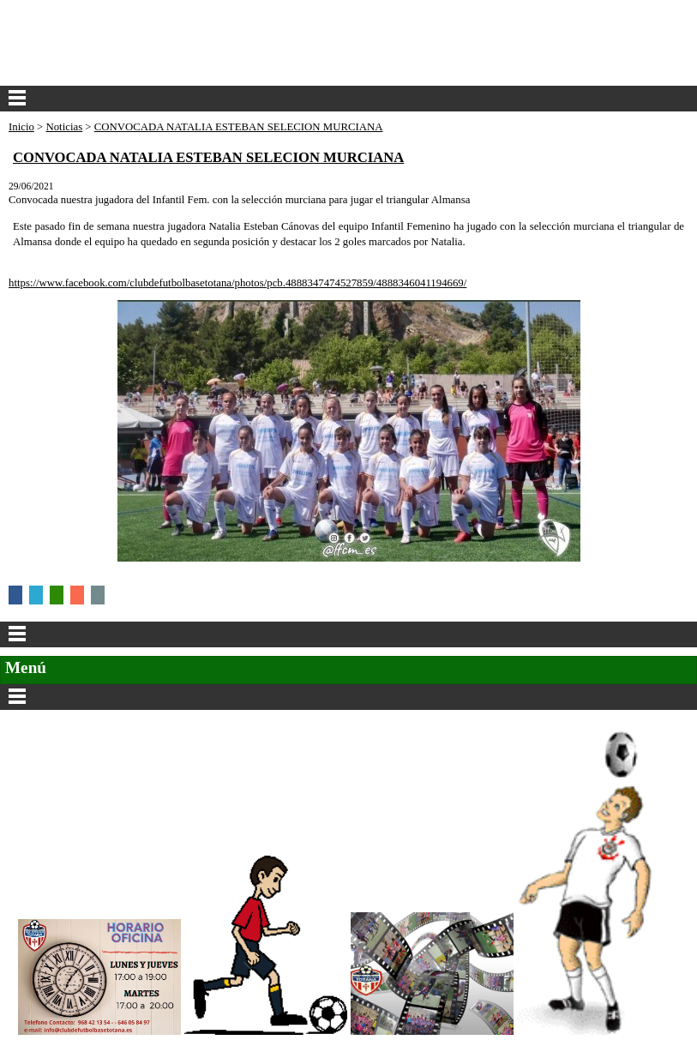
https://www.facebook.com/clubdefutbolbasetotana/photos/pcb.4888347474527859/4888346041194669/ (237, 283)
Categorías (348, 634)
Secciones (348, 697)
